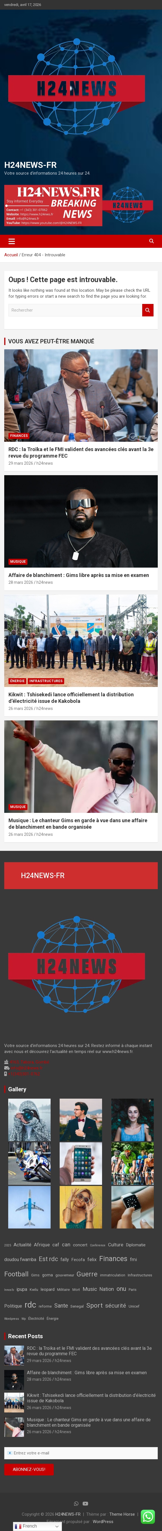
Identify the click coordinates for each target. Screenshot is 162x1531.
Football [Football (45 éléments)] (16, 1274)
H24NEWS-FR (30, 165)
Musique (18, 562)
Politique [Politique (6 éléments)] (13, 1306)
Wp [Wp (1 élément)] (23, 1319)
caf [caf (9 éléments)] (55, 1244)
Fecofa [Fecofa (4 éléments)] (78, 1259)
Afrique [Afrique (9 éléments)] (42, 1244)
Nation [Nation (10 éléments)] (107, 1289)
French (26, 1526)
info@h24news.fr (26, 1068)
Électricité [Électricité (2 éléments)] (36, 1319)
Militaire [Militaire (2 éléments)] (63, 1290)
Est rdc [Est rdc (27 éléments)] (48, 1259)
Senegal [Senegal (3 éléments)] (77, 1306)
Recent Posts (25, 1336)
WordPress (103, 1521)
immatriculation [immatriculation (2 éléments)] (112, 1275)
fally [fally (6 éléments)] (65, 1259)
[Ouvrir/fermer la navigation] (11, 241)
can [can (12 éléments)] (66, 1244)
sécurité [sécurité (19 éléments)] (115, 1305)
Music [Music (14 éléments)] (90, 1289)
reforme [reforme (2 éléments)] (45, 1306)
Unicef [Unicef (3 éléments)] (134, 1306)
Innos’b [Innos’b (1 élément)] (9, 1290)
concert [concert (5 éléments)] (80, 1244)
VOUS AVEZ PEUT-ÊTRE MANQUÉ (51, 341)
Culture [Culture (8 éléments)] (115, 1244)
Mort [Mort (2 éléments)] (76, 1290)
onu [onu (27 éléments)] (121, 1288)
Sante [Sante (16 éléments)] (61, 1305)
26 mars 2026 (20, 708)
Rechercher (148, 310)
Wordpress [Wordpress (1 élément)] (11, 1319)
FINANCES (19, 436)
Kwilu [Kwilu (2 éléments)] (34, 1290)
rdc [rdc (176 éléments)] (30, 1305)
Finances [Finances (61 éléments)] (113, 1259)
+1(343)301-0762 (23, 1074)
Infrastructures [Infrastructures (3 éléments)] (140, 1275)
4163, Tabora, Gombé (28, 1062)
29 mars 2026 (20, 463)
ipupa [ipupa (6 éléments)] (21, 1289)
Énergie (17, 681)
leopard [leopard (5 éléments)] (48, 1289)
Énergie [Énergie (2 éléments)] (53, 1319)
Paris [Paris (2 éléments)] (133, 1290)
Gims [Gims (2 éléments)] (35, 1275)
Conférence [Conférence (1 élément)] (97, 1245)
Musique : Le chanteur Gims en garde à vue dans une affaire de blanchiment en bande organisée (89, 1422)
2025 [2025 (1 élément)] (7, 1245)
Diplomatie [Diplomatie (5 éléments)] (136, 1244)
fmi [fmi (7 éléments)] (133, 1259)
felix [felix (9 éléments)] (92, 1259)
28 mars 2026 (20, 582)
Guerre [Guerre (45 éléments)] (87, 1274)
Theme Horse (122, 1514)
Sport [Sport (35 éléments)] (94, 1305)
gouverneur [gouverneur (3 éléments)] (64, 1275)
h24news (44, 463)
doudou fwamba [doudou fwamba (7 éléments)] (20, 1259)
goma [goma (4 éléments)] (47, 1275)
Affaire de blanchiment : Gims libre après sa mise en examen (78, 575)
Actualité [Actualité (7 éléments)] (22, 1244)
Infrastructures (45, 681)
